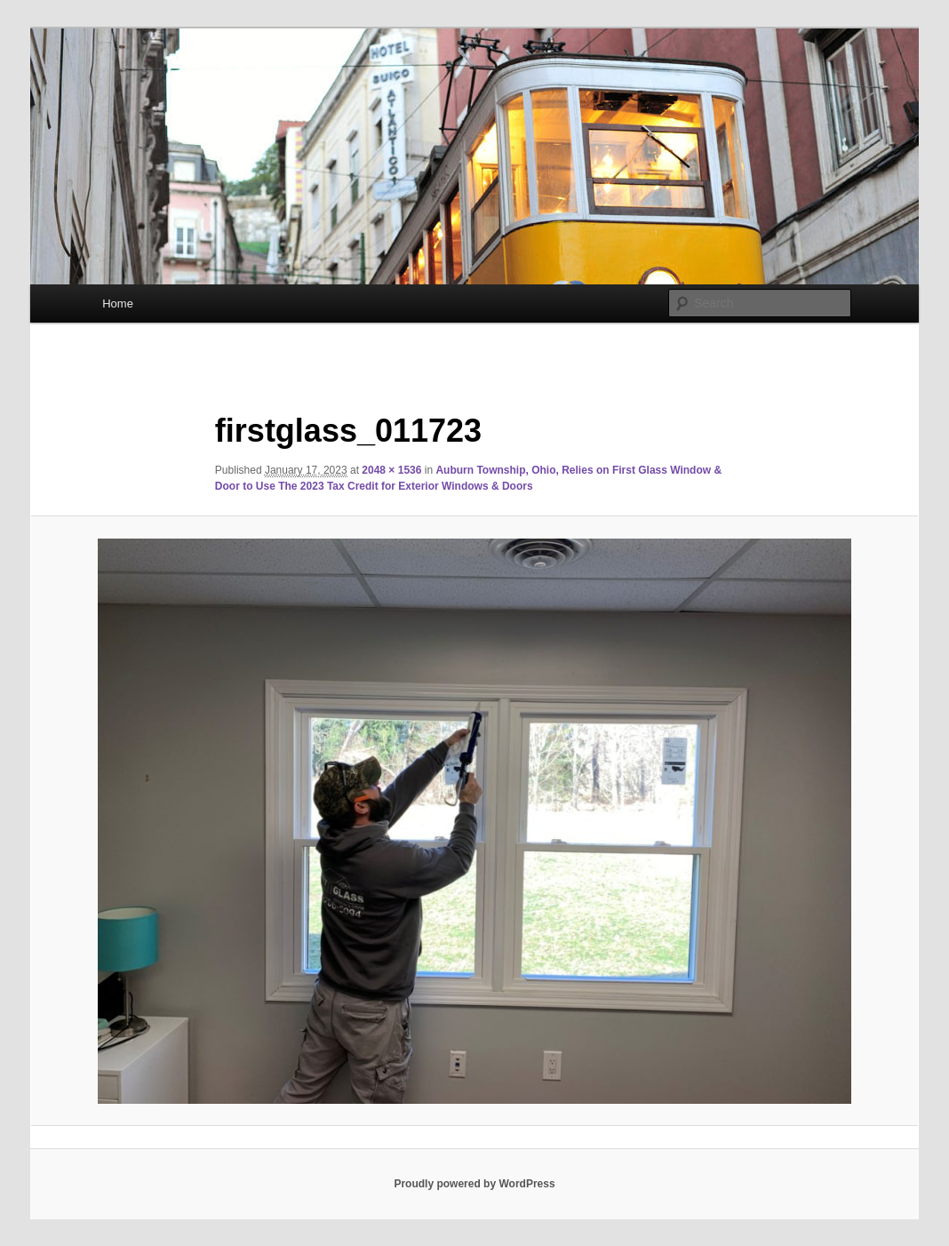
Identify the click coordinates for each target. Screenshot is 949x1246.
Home (117, 303)
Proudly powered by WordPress (474, 1184)
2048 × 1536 (391, 470)
